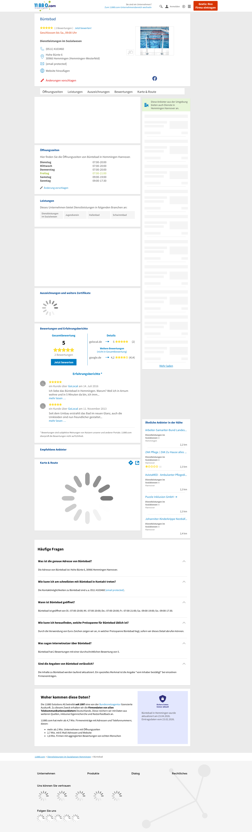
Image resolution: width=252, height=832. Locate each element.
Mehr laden (166, 366)
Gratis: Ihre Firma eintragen (205, 5)
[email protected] (114, 590)
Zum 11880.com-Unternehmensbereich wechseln (128, 7)
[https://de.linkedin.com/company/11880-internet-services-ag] (66, 818)
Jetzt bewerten (63, 362)
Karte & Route (146, 92)
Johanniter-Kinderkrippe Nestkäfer (166, 519)
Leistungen (75, 92)
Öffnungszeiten (52, 92)
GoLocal (73, 386)
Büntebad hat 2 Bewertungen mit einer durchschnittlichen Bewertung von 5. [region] (79, 651)
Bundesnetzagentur (110, 704)
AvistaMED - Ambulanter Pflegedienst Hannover (166, 475)
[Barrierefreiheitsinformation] (185, 6)
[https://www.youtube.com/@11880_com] (75, 818)
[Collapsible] (184, 561)
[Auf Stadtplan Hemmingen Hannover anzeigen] (137, 462)
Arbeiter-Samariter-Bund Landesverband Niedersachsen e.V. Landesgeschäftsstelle (166, 430)
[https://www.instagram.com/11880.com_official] (49, 818)
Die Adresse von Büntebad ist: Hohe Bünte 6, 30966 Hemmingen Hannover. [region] (78, 569)
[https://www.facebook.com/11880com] (40, 818)
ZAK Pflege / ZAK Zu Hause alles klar (166, 452)
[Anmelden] (173, 6)
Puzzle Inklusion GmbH (159, 497)
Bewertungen (123, 92)
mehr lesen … (57, 398)
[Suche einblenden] (162, 6)
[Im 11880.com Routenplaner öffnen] (130, 462)
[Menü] (191, 6)
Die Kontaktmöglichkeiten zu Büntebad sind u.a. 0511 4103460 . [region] (81, 590)
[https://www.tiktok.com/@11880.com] (58, 818)
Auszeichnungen (98, 92)
